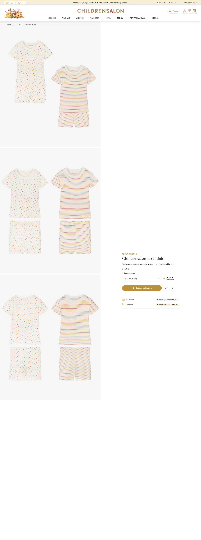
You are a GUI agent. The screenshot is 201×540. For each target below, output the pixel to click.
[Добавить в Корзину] (142, 287)
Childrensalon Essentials (143, 257)
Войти (23, 3)
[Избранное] (188, 11)
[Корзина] (194, 11)
